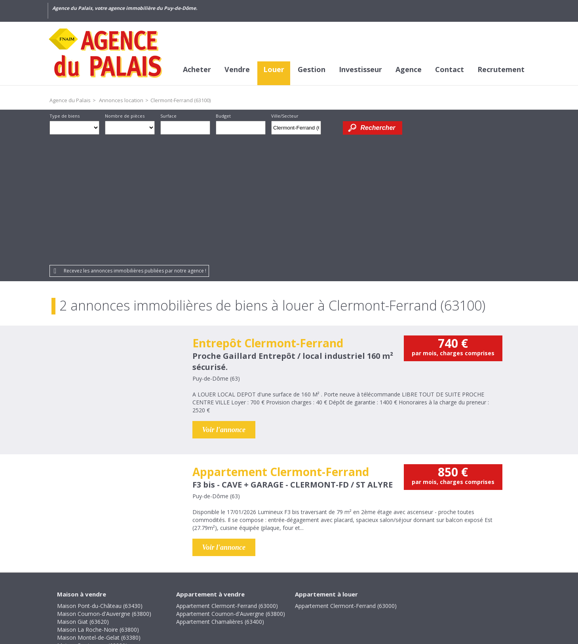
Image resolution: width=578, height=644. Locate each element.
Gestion (311, 69)
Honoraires (210, 589)
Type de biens (64, 116)
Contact (449, 69)
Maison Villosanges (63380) (92, 544)
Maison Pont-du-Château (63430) (100, 480)
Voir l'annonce (224, 305)
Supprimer (315, 130)
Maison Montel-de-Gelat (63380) (99, 512)
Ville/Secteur (285, 116)
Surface (168, 116)
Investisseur (360, 69)
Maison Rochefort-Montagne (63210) (105, 528)
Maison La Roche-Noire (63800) (98, 504)
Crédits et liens (164, 589)
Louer (273, 69)
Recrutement (501, 69)
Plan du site (308, 589)
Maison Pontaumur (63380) (92, 520)
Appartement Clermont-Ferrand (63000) (227, 480)
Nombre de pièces (124, 116)
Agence (408, 69)
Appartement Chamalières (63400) (220, 496)
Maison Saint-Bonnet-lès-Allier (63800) (106, 536)
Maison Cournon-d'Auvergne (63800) (104, 488)
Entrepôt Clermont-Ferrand (267, 217)
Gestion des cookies (402, 589)
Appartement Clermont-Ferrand (280, 346)
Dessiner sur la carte (332, 128)
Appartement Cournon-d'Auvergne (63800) (230, 488)
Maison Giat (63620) (83, 496)
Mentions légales (258, 589)
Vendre (237, 69)
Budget (223, 116)
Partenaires (348, 589)
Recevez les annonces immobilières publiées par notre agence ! (135, 145)
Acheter (197, 69)
